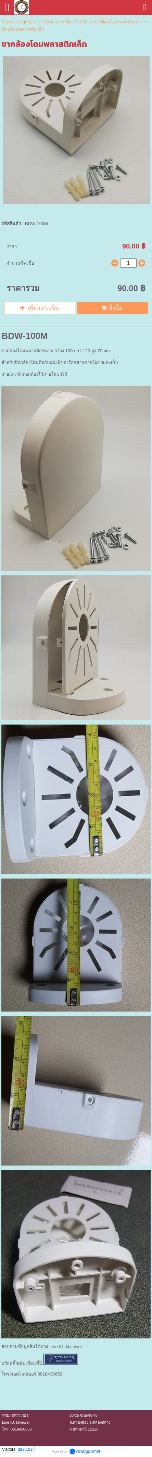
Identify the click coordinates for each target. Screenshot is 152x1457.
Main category (17, 21)
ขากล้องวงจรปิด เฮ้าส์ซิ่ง (63, 21)
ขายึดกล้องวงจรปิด (114, 21)
